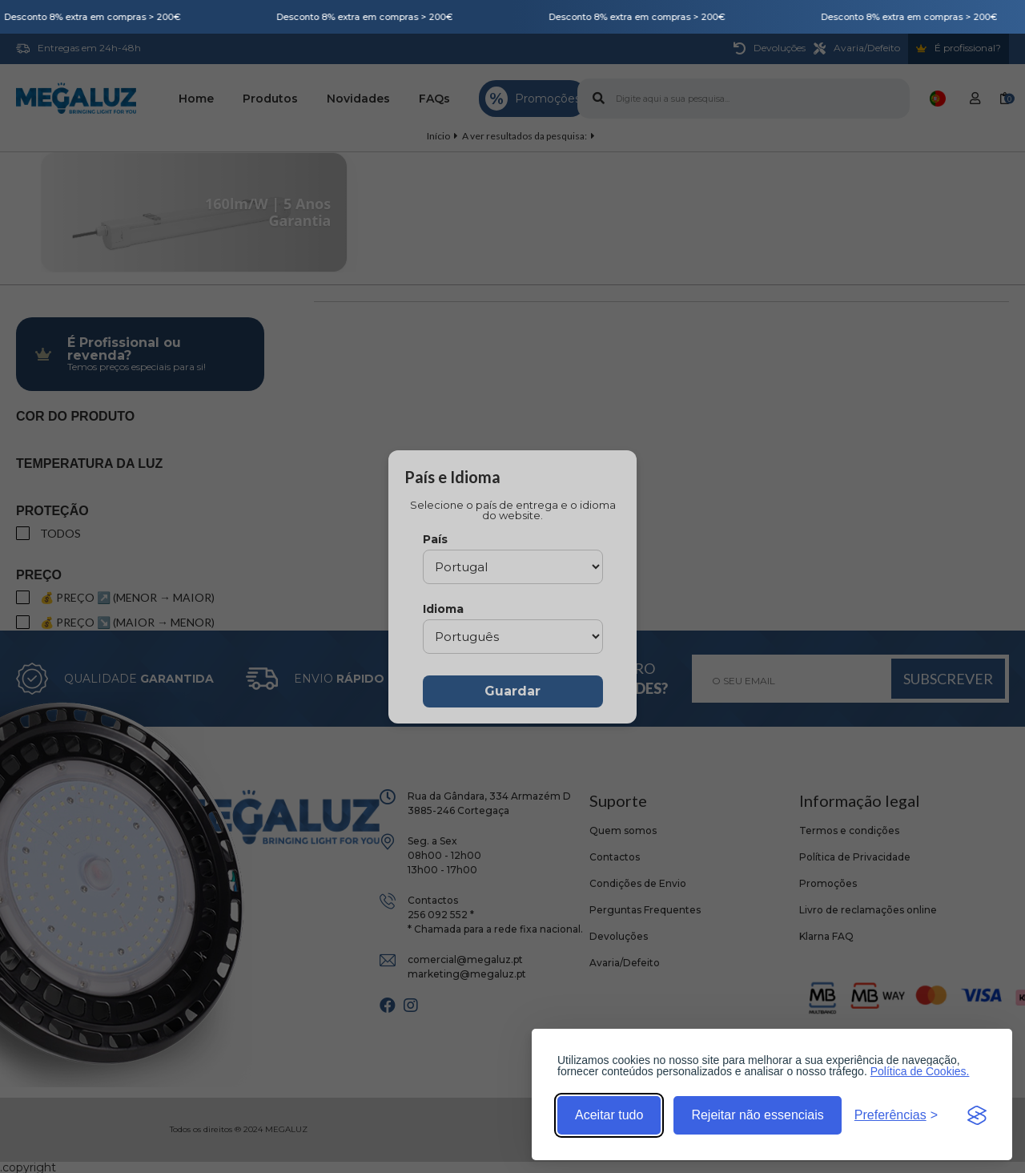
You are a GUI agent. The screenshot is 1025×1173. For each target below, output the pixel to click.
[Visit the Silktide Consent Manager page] (977, 1115)
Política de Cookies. (920, 1071)
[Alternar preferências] (896, 1115)
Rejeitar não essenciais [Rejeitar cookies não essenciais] (757, 1115)
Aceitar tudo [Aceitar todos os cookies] (609, 1115)
